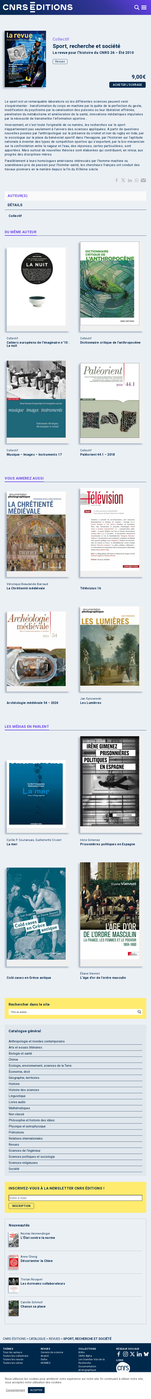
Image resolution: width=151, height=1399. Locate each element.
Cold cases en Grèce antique (29, 977)
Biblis (81, 1352)
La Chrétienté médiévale (26, 588)
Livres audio (17, 1102)
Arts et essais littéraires (25, 1047)
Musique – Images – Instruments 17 (34, 454)
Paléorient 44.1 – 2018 (97, 454)
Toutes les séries (13, 1363)
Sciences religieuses (23, 1163)
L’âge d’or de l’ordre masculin (103, 977)
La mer (12, 844)
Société (14, 1169)
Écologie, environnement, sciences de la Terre (40, 1066)
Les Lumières (90, 702)
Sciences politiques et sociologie (32, 1157)
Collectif (61, 39)
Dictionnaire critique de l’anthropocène (110, 342)
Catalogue (37, 1339)
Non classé (16, 1114)
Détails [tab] (15, 205)
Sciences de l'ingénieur (25, 1150)
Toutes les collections (16, 1356)
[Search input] (73, 1012)
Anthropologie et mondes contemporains (37, 1041)
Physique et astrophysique (27, 1126)
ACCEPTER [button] (36, 1390)
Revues (60, 61)
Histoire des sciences (24, 1090)
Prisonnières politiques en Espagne (107, 844)
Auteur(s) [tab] (18, 196)
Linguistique (17, 1096)
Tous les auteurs (12, 1352)
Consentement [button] (15, 1390)
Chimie (13, 1059)
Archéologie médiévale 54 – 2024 (32, 702)
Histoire (14, 1084)
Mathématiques (19, 1108)
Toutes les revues (13, 1359)
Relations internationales (26, 1138)
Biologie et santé (20, 1053)
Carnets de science (52, 1352)
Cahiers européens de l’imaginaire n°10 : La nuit (38, 344)
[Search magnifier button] (139, 1012)
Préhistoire (16, 1132)
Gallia (44, 1359)
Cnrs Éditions (14, 1339)
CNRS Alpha (85, 1356)
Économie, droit (19, 1072)
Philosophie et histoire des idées (32, 1120)
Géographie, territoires (24, 1078)
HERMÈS (45, 1363)
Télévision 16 (90, 588)
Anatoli (45, 1356)
